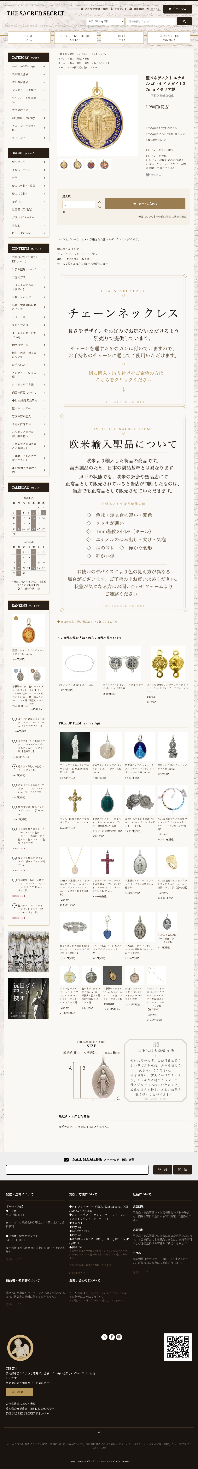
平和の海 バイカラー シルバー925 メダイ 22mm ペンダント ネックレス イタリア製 (69, 995)
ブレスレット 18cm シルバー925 (76, 684)
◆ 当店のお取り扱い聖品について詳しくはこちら (87, 621)
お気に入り (155, 175)
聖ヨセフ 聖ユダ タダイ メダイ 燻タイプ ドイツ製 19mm (31, 861)
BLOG (122, 38)
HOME (29, 38)
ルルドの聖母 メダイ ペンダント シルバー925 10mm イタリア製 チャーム (31, 722)
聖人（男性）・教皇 (79, 58)
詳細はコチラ (14, 1259)
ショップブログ (180, 1444)
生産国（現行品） (79, 67)
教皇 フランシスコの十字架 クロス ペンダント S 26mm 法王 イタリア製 (31, 788)
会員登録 (139, 9)
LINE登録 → (19, 1392)
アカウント (120, 9)
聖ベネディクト (102, 63)
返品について (146, 216)
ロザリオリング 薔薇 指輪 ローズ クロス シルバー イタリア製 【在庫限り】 (75, 949)
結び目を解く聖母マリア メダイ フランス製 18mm (31, 810)
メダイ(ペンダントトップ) (92, 54)
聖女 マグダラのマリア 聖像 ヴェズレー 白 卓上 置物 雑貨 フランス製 (74, 768)
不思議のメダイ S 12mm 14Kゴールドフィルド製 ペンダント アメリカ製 (112, 993)
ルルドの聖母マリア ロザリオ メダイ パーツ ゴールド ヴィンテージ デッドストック (167, 688)
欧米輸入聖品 (67, 54)
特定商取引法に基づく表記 (171, 216)
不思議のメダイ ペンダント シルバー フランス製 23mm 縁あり (139, 884)
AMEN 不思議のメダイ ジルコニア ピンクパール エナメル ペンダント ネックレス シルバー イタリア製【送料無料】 (75, 887)
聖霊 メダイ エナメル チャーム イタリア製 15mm (28, 652)
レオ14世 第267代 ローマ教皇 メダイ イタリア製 (167, 938)
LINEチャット (115, 1293)
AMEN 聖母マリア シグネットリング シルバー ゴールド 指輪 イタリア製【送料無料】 (173, 884)
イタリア (97, 67)
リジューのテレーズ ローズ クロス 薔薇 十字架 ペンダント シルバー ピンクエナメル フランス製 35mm (107, 885)
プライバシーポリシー (130, 1444)
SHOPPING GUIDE (75, 38)
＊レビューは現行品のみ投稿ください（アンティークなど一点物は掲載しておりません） (166, 162)
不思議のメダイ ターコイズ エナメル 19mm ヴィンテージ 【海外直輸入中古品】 (106, 822)
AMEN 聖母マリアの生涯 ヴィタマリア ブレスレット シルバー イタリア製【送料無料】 (172, 824)
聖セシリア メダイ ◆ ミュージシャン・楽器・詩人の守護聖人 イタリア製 (36, 695)
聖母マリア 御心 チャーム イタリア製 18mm (172, 766)
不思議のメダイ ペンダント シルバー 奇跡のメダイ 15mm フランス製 (139, 949)
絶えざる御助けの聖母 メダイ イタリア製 (31, 768)
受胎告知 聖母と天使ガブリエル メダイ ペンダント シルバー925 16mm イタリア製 (31, 885)
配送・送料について (53, 1444)
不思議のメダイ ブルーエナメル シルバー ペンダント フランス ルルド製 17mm (139, 768)
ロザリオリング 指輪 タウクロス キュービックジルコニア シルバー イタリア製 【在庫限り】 (31, 746)
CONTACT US (168, 38)
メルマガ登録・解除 (96, 9)
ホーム (61, 58)
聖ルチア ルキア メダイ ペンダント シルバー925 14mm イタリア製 (31, 909)
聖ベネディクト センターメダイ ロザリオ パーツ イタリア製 (123, 686)
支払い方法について (28, 1444)
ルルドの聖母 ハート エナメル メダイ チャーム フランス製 (107, 949)
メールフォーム (94, 1293)
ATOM (102, 1447)
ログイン (155, 9)
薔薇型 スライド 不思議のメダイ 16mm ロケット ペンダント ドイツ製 (140, 822)
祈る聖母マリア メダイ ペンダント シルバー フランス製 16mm (106, 768)
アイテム (176, 9)
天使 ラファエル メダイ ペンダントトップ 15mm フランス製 (133, 993)
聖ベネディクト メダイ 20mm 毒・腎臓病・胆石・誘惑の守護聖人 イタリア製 (91, 995)
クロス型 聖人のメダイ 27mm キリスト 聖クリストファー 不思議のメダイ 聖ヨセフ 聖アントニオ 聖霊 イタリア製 (31, 835)
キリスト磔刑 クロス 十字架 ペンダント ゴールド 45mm (74, 820)
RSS (94, 1447)
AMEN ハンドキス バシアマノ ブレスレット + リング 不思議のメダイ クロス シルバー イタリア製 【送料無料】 (156, 999)
